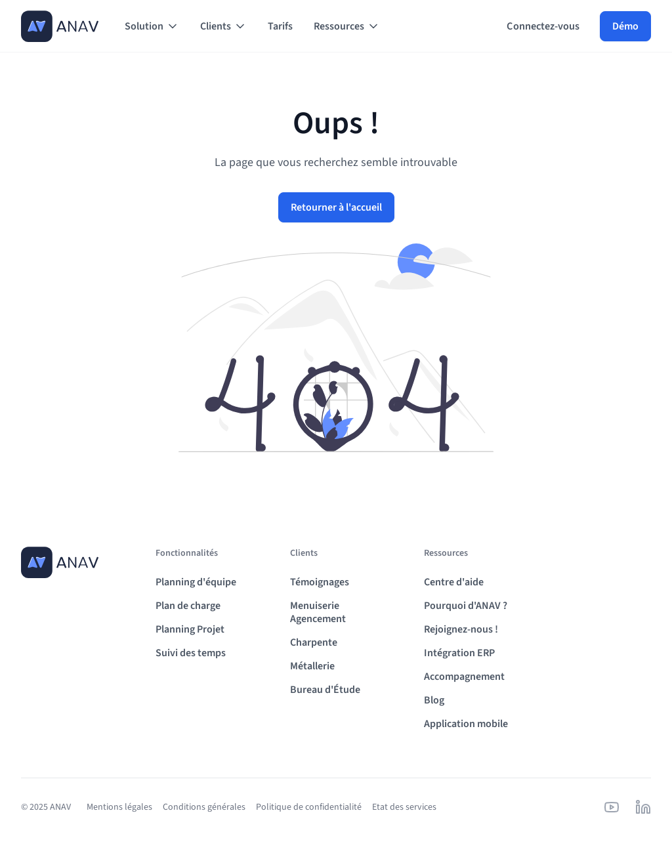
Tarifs (280, 26)
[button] (152, 26)
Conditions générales (204, 807)
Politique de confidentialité (309, 807)
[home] (59, 26)
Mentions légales (119, 807)
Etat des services (404, 807)
